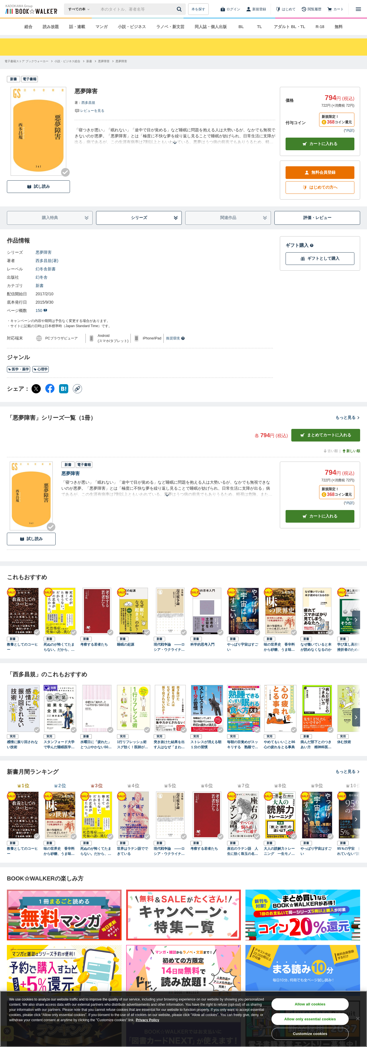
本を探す (198, 9)
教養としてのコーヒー (22, 647)
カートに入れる (319, 143)
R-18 (320, 26)
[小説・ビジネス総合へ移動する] (67, 61)
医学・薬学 (18, 369)
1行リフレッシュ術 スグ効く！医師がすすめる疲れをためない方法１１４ (133, 745)
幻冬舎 (42, 277)
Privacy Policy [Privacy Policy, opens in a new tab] (147, 1020)
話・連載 (77, 26)
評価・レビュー (317, 217)
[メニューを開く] (358, 9)
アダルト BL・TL (289, 26)
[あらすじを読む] (175, 136)
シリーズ (154, 217)
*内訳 (349, 130)
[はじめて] (285, 9)
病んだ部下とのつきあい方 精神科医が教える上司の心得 (315, 745)
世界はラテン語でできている (132, 851)
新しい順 (351, 451)
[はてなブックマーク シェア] (63, 388)
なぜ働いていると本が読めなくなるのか (315, 647)
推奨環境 (175, 338)
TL (259, 26)
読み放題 (51, 26)
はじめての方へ (319, 187)
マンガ (101, 26)
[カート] (335, 9)
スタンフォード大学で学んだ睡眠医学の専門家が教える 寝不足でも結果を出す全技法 (59, 745)
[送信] (180, 9)
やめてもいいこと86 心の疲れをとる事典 (280, 744)
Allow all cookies (310, 1004)
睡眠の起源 (125, 644)
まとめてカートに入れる (325, 435)
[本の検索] (80, 9)
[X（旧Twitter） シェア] (36, 388)
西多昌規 (88, 103)
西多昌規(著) (47, 260)
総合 (28, 26)
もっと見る (347, 417)
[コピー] (77, 388)
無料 (339, 26)
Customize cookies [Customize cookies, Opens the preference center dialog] (310, 1034)
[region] (183, 1019)
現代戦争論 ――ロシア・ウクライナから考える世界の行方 (169, 647)
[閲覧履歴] (311, 9)
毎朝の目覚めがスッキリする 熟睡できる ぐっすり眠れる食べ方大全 (242, 745)
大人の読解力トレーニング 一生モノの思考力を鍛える (279, 851)
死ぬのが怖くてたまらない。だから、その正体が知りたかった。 (59, 647)
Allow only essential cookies (310, 1019)
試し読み (38, 186)
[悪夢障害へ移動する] (104, 61)
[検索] (180, 9)
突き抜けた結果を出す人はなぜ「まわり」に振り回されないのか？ (169, 745)
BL (241, 26)
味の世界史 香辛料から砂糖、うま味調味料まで (279, 647)
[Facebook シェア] (50, 388)
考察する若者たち (94, 644)
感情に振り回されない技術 (22, 744)
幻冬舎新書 (46, 269)
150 (41, 310)
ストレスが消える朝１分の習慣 (205, 744)
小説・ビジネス (132, 26)
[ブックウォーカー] (31, 9)
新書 (40, 285)
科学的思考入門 (202, 644)
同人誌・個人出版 (211, 26)
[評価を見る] (89, 110)
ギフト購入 (300, 245)
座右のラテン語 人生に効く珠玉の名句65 (243, 851)
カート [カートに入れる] (319, 516)
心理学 (41, 369)
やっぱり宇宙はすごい (242, 647)
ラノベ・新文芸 (170, 26)
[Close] (358, 1018)
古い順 (330, 451)
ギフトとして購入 (319, 258)
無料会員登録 (319, 172)
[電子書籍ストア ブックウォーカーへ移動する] (26, 61)
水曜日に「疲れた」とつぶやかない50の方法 (96, 745)
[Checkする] (65, 172)
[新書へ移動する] (89, 61)
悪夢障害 (44, 252)
